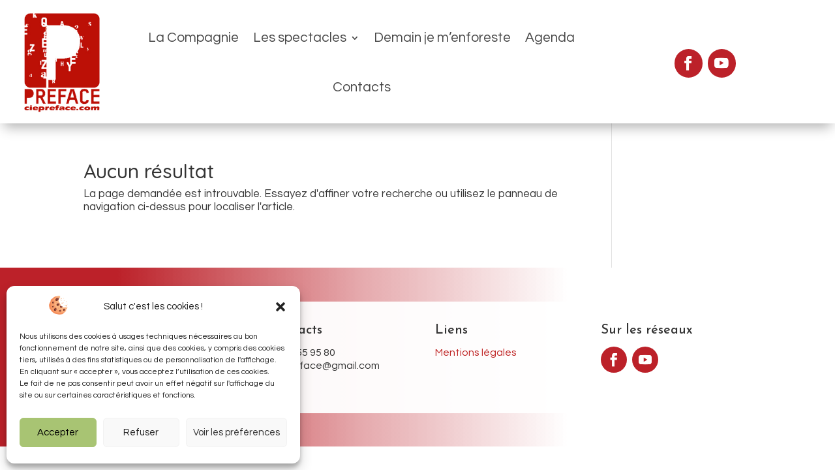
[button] (280, 306)
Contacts (569, 45)
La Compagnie (144, 45)
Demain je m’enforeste (393, 45)
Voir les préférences (236, 432)
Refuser (141, 432)
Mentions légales (476, 320)
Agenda (501, 45)
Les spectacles (250, 45)
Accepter (57, 432)
